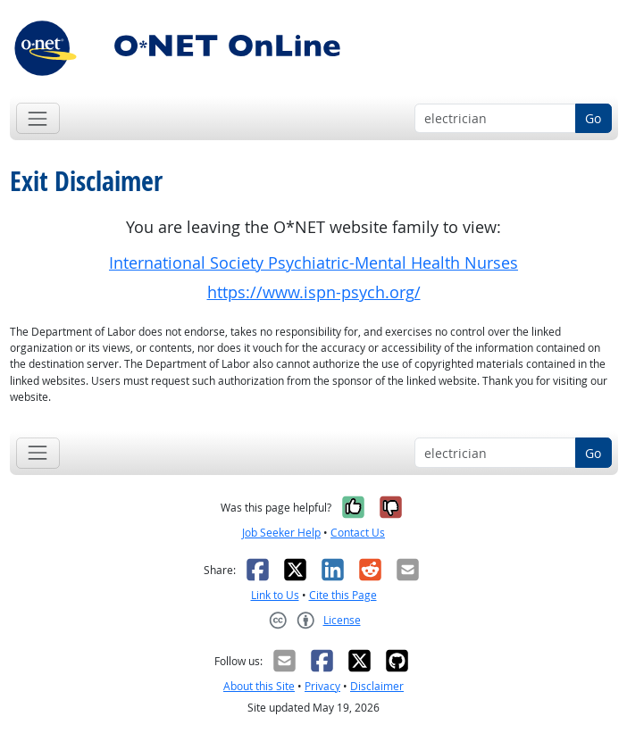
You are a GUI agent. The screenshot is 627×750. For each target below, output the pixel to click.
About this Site (259, 686)
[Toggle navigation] (38, 118)
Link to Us (275, 595)
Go (593, 118)
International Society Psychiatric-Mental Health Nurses (313, 263)
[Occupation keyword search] (495, 119)
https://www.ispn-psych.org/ (314, 292)
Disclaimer (377, 686)
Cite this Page (343, 595)
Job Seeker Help (281, 532)
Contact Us (357, 532)
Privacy (322, 686)
